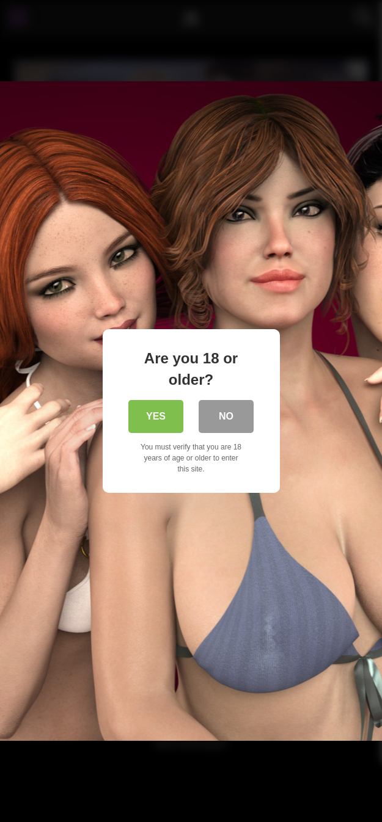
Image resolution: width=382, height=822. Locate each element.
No (226, 416)
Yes (156, 416)
